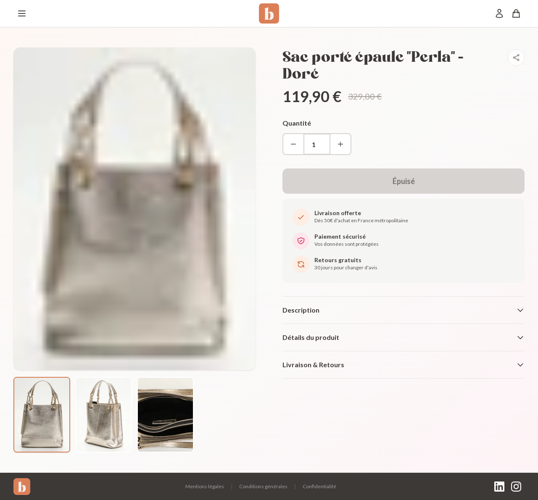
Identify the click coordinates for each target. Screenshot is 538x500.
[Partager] (516, 57)
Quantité (296, 123)
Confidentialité (319, 486)
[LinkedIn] (499, 486)
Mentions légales (204, 486)
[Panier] (516, 13)
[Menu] (21, 13)
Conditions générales (263, 486)
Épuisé (404, 181)
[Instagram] (516, 486)
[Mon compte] (499, 13)
